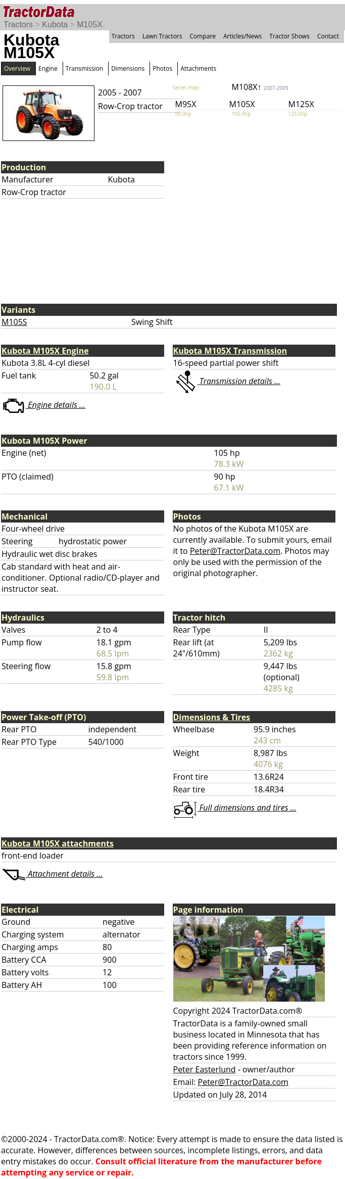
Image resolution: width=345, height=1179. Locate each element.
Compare (202, 36)
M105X (90, 24)
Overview (17, 68)
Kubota (55, 24)
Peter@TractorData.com (235, 550)
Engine (48, 68)
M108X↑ (260, 86)
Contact (328, 36)
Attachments (198, 68)
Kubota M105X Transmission (230, 350)
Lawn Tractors (162, 36)
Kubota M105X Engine (45, 350)
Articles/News (242, 36)
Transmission (84, 68)
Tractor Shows (289, 36)
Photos (162, 68)
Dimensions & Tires (212, 717)
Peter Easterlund (204, 1069)
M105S (14, 321)
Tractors (18, 24)
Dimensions (127, 68)
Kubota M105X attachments (58, 843)
